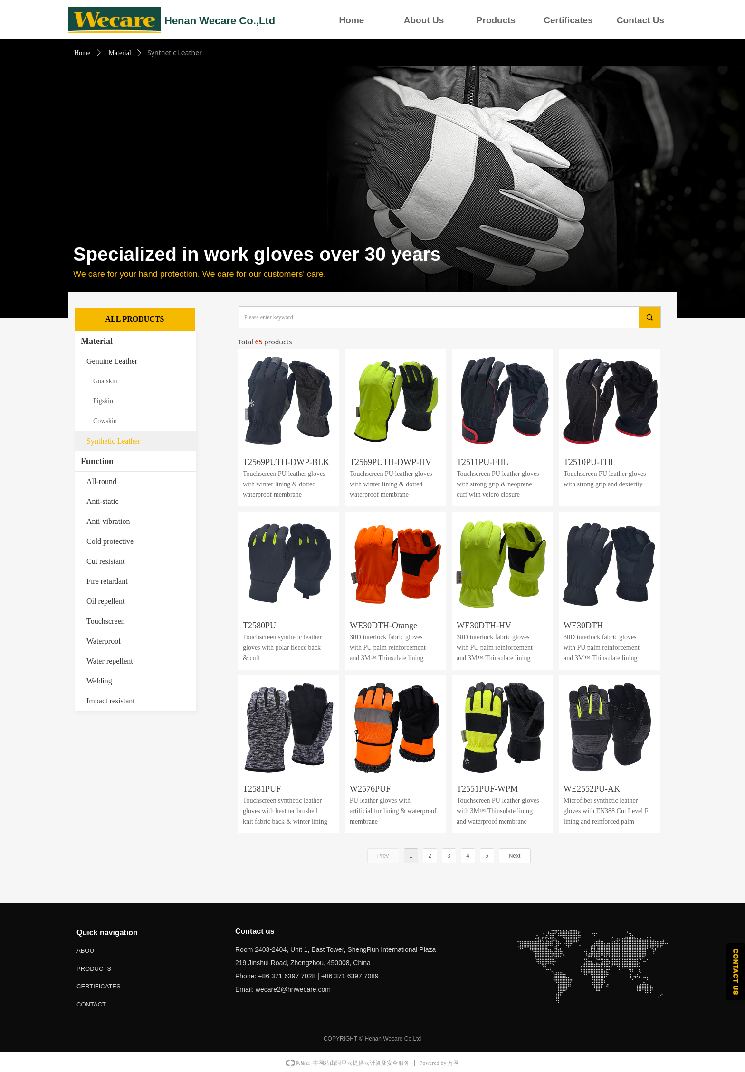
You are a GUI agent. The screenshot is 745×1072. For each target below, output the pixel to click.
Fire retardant (107, 581)
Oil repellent (105, 601)
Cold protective (110, 541)
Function (97, 461)
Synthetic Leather (113, 441)
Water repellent (109, 661)
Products (496, 20)
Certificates (568, 20)
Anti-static (102, 501)
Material (119, 53)
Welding (99, 681)
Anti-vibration (108, 521)
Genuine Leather (111, 361)
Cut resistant (105, 561)
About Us (424, 20)
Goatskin (105, 381)
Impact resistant (110, 701)
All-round (101, 481)
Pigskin (103, 401)
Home (351, 20)
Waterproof (103, 641)
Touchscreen (105, 621)
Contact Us (640, 20)
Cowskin (105, 421)
